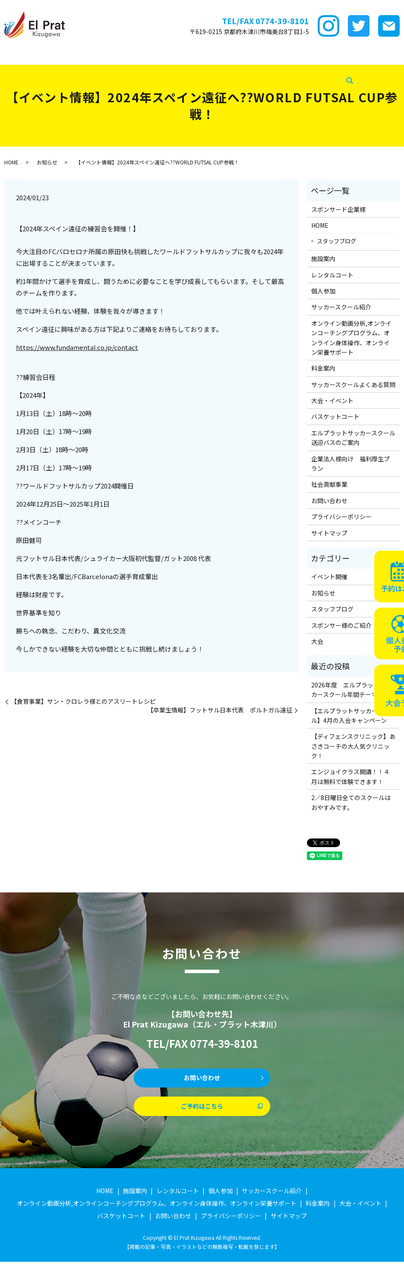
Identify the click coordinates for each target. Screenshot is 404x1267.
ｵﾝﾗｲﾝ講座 (265, 55)
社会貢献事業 (210, 69)
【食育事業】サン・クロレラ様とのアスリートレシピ (83, 701)
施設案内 (93, 55)
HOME (10, 55)
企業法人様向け (121, 69)
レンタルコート (129, 55)
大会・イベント (23, 69)
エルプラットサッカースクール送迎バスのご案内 (353, 438)
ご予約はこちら (202, 1110)
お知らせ (47, 162)
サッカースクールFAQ (340, 55)
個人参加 (323, 291)
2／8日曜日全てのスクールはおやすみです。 (351, 802)
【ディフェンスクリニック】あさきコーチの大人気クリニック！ (353, 746)
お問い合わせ (329, 500)
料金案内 (295, 55)
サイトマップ (329, 533)
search (236, 69)
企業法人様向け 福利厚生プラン (350, 463)
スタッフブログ (166, 69)
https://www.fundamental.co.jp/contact (77, 347)
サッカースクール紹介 (218, 55)
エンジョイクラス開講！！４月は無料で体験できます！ (350, 776)
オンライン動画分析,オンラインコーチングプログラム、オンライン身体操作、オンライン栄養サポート (351, 337)
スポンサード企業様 (50, 55)
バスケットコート (72, 69)
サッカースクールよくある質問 (353, 384)
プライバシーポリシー (341, 516)
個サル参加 (170, 55)
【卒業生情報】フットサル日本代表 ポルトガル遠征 (219, 710)
